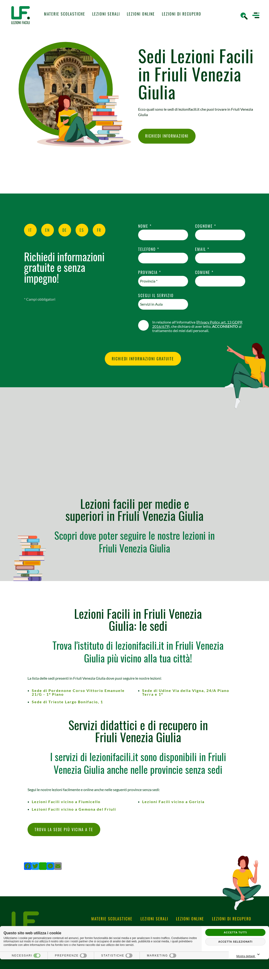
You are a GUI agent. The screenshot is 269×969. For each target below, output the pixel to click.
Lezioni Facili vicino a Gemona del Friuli (74, 809)
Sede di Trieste (67, 701)
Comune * (204, 272)
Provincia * (149, 272)
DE (64, 230)
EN (47, 230)
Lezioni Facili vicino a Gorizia (173, 801)
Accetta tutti (235, 932)
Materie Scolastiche (64, 14)
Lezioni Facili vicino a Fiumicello (66, 801)
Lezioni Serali (106, 14)
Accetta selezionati (235, 941)
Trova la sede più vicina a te (64, 829)
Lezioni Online (141, 14)
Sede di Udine (185, 692)
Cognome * (205, 226)
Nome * (145, 226)
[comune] (220, 281)
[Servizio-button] (163, 304)
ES (82, 230)
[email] (220, 258)
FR (99, 230)
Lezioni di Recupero (181, 14)
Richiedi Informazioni (167, 136)
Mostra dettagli (248, 955)
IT (30, 230)
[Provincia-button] (163, 281)
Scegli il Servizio (156, 295)
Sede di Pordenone (78, 692)
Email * (202, 249)
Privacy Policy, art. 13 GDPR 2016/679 (197, 324)
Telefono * (148, 249)
